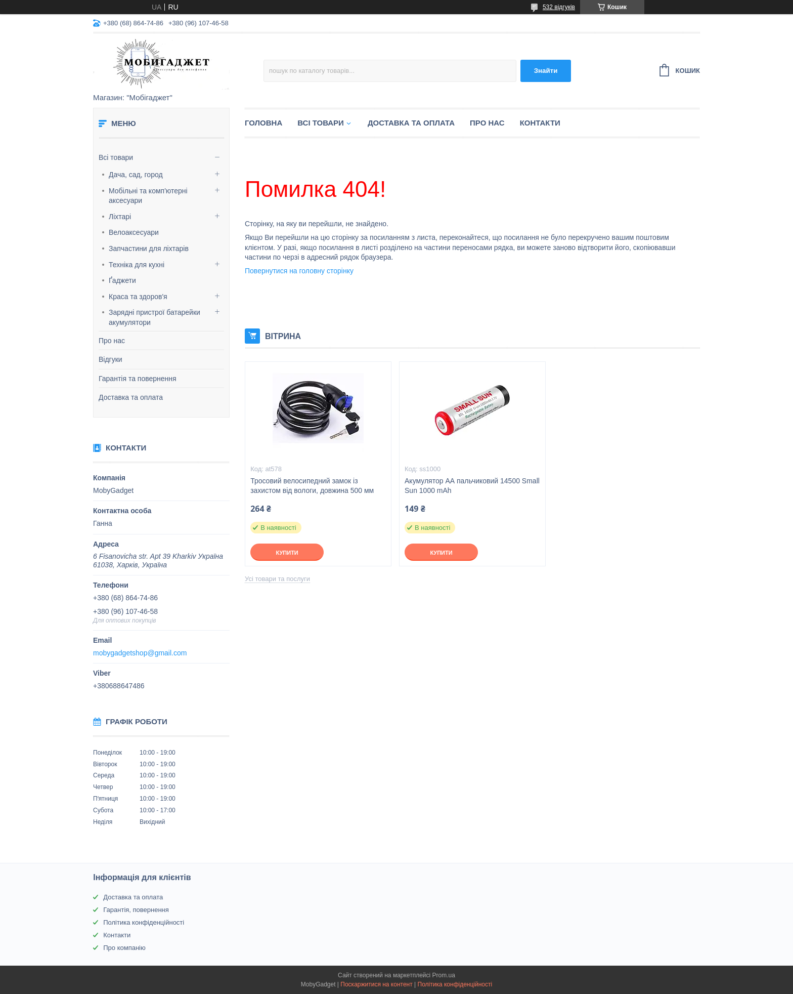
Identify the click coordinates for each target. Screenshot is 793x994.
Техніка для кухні (136, 265)
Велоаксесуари (134, 232)
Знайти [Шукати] (546, 70)
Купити (287, 553)
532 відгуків (559, 7)
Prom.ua (443, 975)
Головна (263, 123)
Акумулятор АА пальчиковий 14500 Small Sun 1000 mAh (472, 485)
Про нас (112, 341)
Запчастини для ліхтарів (149, 248)
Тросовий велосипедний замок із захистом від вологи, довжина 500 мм (312, 485)
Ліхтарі (120, 217)
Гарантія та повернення (138, 379)
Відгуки (110, 359)
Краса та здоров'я (138, 297)
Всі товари (116, 157)
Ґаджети (122, 280)
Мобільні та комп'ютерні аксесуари (148, 196)
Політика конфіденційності (143, 922)
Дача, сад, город (136, 175)
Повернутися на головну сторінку (299, 271)
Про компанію (124, 947)
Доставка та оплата (131, 397)
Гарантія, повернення (136, 910)
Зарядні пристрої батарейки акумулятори (154, 317)
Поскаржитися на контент (376, 984)
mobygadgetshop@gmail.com (140, 653)
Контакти (540, 123)
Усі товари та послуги (277, 579)
